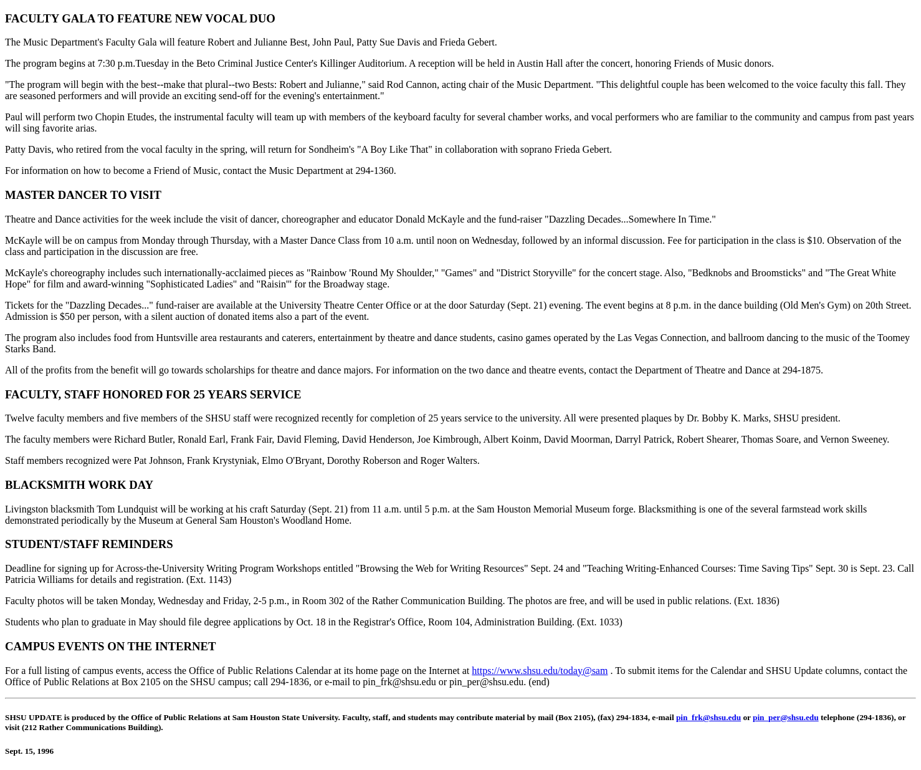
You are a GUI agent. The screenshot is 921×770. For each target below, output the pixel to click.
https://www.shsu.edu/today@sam (540, 670)
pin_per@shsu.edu (786, 717)
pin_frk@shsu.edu (708, 717)
